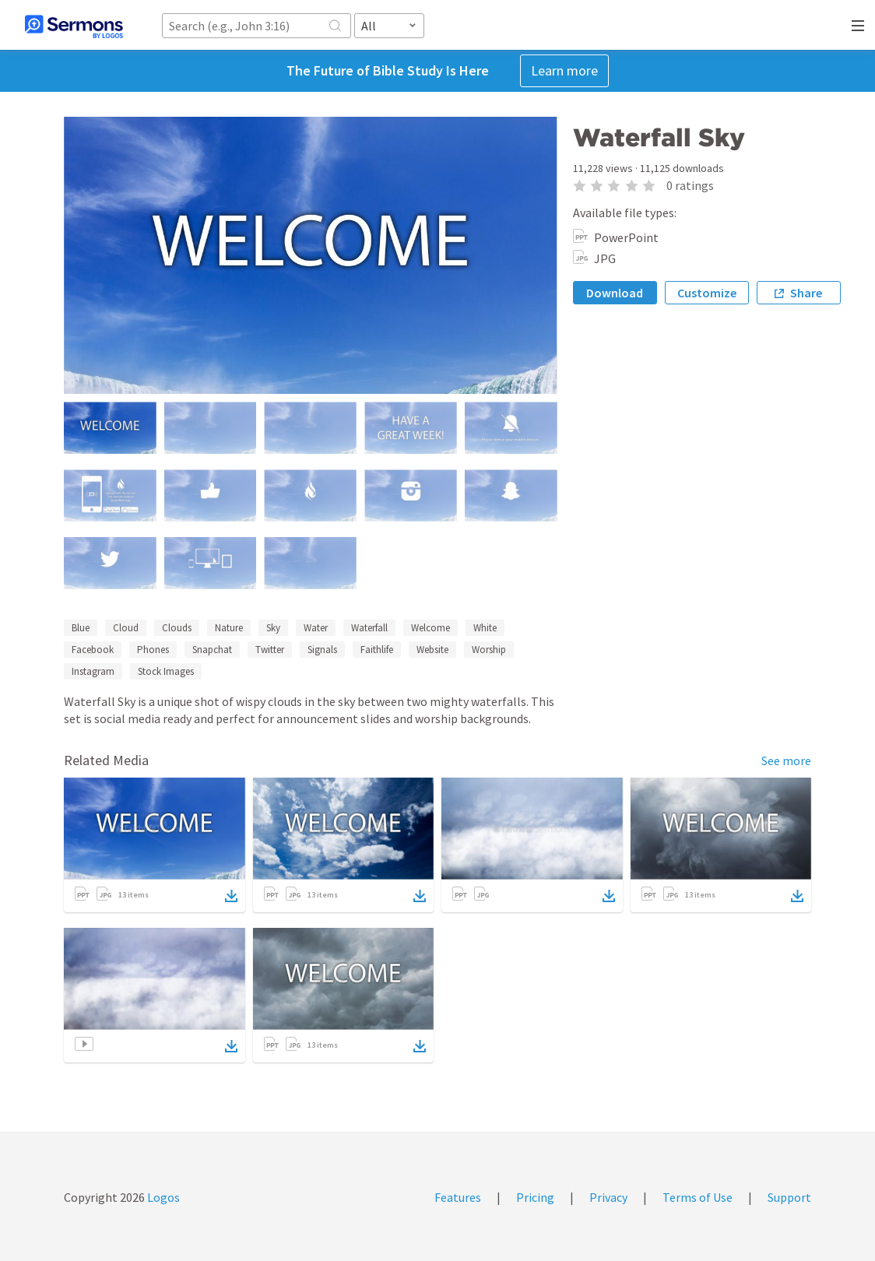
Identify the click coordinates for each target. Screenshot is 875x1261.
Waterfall (369, 627)
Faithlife (376, 649)
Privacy (608, 1197)
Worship (489, 649)
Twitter (269, 649)
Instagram (93, 671)
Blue (81, 627)
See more (786, 760)
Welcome (430, 627)
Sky (273, 627)
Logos (162, 1197)
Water (316, 627)
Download (614, 292)
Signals (322, 649)
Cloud (126, 627)
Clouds (177, 627)
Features (457, 1197)
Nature (229, 627)
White (485, 627)
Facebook (93, 649)
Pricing (535, 1197)
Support (789, 1197)
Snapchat (212, 649)
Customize (706, 292)
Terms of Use (697, 1197)
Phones (153, 649)
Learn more (564, 70)
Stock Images (166, 671)
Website (432, 649)
